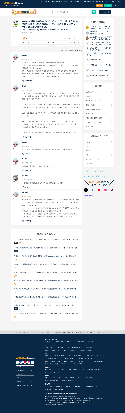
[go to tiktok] (32, 362)
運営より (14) (90, 126)
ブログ (63, 364)
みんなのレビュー (59, 369)
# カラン (89, 146)
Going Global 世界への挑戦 (85, 378)
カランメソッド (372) (93, 100)
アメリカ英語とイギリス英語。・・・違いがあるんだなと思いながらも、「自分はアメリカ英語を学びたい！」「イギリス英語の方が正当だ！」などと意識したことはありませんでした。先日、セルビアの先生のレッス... (46, 313)
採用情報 (48, 389)
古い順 (71, 50)
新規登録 (99, 5)
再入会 (117, 5)
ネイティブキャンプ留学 (113, 2)
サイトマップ (48, 386)
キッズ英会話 (45, 2)
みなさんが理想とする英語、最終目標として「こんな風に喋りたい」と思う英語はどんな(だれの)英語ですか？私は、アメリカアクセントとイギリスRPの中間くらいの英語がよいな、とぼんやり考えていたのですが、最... (46, 248)
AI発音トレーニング (84, 361)
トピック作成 (105, 12)
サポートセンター (67, 380)
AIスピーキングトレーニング (52, 361)
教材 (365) (89, 96)
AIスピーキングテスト (69, 361)
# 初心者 (89, 163)
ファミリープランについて (52, 350)
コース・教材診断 (59, 356)
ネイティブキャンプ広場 (51, 364)
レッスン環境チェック (67, 358)
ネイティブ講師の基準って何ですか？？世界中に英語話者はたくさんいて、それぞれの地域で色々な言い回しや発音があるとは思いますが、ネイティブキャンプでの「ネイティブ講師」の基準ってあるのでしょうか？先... (46, 289)
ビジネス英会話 (67, 2)
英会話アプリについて (86, 350)
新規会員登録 (59, 342)
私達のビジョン (59, 389)
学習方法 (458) (91, 105)
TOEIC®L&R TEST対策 (50, 358)
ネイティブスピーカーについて (76, 369)
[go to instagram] (28, 362)
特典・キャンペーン (50, 378)
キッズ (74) (90, 113)
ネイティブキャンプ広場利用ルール (94, 176)
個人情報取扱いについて (92, 386)
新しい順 (64, 50)
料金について (89, 347)
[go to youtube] (25, 362)
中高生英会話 (56, 2)
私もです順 (78, 50)
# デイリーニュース (92, 159)
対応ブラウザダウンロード (70, 350)
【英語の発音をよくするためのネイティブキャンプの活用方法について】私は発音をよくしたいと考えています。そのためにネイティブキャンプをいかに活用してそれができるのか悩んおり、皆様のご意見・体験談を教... (46, 297)
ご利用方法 (60, 347)
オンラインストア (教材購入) (75, 356)
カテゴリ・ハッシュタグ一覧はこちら (95, 171)
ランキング (48, 369)
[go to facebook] (21, 362)
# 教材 (88, 155)
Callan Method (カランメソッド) (95, 356)
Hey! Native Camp (99, 361)
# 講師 (88, 150)
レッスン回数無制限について (74, 347)
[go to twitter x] (17, 362)
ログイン (108, 5)
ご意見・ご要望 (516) (93, 122)
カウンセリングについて (94, 369)
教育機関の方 (88, 2)
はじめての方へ (49, 347)
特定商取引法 (78, 386)
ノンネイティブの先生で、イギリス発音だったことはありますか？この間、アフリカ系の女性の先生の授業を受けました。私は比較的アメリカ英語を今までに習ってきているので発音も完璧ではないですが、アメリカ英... (46, 239)
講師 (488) (89, 92)
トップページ (48, 342)
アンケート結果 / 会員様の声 (66, 378)
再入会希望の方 (79, 342)
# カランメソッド (92, 142)
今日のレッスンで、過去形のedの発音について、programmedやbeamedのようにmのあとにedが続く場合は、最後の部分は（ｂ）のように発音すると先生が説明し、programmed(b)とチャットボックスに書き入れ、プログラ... (46, 256)
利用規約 (68, 386)
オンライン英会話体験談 (51, 380)
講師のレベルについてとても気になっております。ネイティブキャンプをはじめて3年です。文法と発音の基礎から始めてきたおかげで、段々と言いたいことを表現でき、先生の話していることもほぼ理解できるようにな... (46, 305)
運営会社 (59, 386)
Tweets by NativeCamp (89, 195)
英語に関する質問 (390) (94, 118)
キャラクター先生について (52, 372)
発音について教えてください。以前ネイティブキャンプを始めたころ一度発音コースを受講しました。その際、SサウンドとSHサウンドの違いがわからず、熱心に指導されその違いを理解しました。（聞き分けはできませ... (46, 272)
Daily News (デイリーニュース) (86, 358)
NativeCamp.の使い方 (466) (95, 109)
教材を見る (48, 356)
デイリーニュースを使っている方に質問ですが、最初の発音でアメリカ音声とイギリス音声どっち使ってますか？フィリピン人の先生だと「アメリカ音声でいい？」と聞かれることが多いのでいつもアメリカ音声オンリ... (46, 280)
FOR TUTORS (99, 2)
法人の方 (78, 2)
